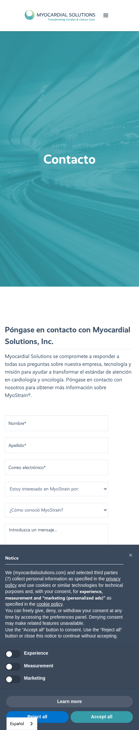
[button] (106, 15)
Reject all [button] (37, 716)
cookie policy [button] (49, 604)
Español (17, 723)
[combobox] (21, 723)
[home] (59, 16)
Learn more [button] (69, 701)
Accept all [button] (101, 716)
